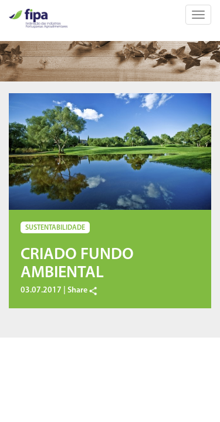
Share (82, 290)
